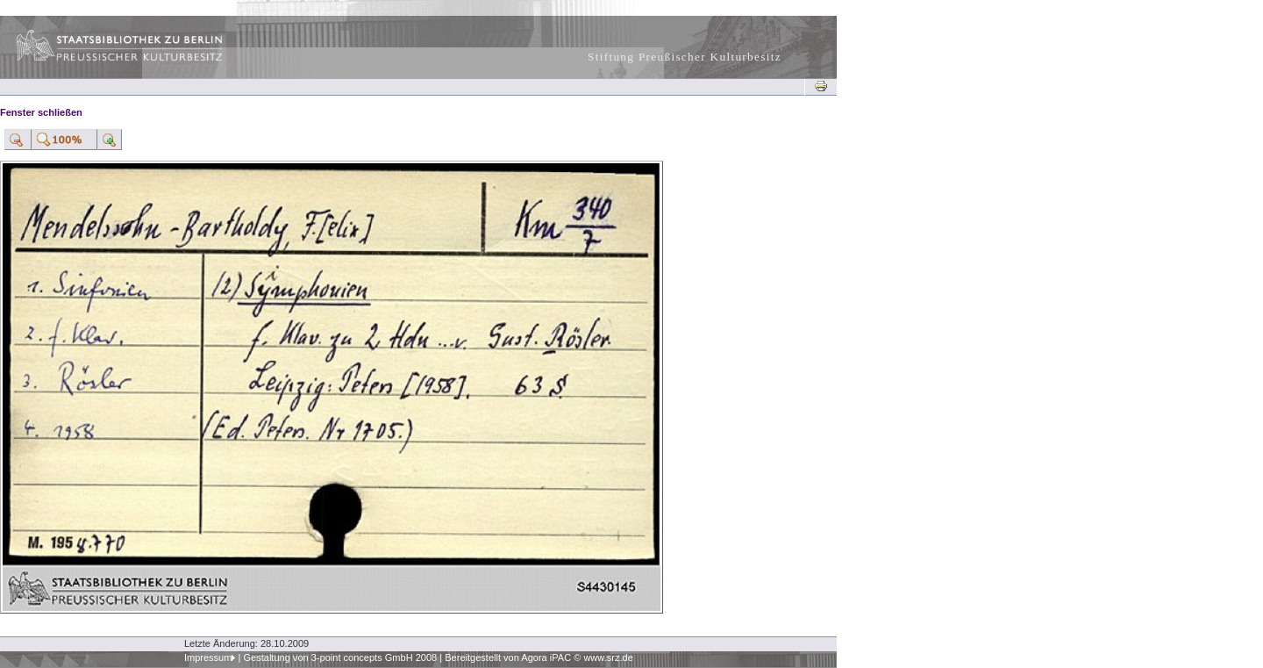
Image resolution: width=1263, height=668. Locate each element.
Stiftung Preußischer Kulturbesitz (684, 56)
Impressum (208, 657)
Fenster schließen (41, 112)
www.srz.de (607, 657)
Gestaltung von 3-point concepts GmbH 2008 (340, 657)
